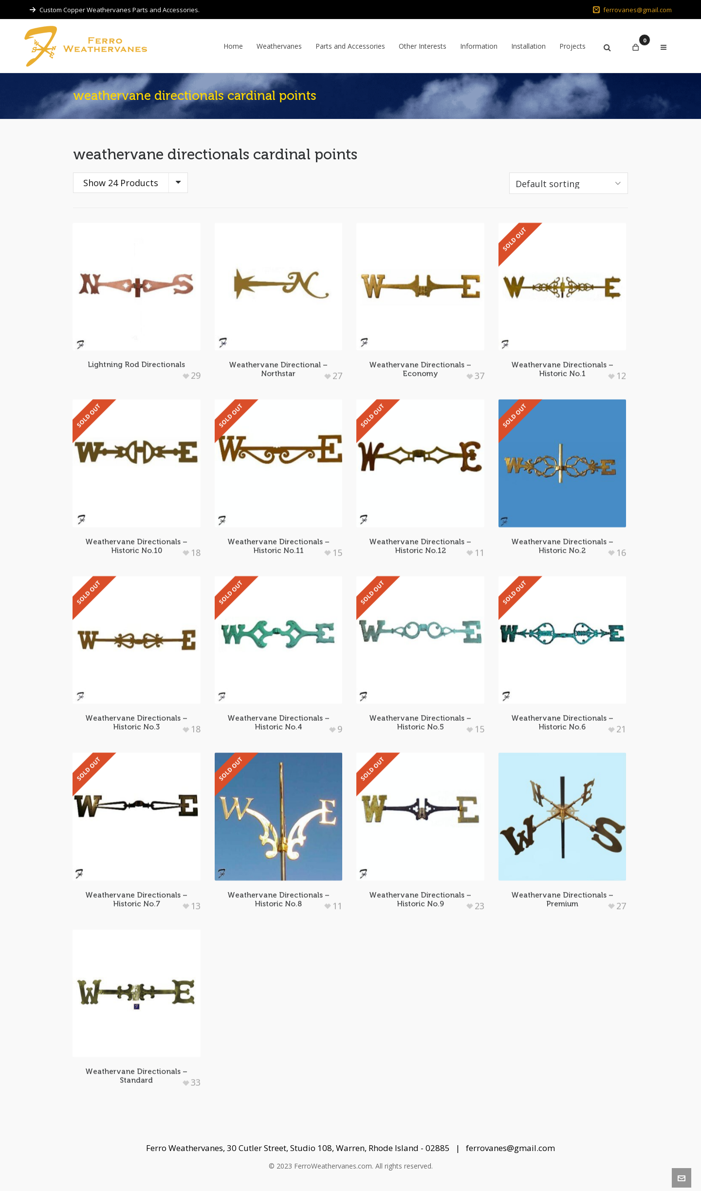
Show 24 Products (120, 183)
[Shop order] (568, 183)
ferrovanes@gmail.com (632, 9)
